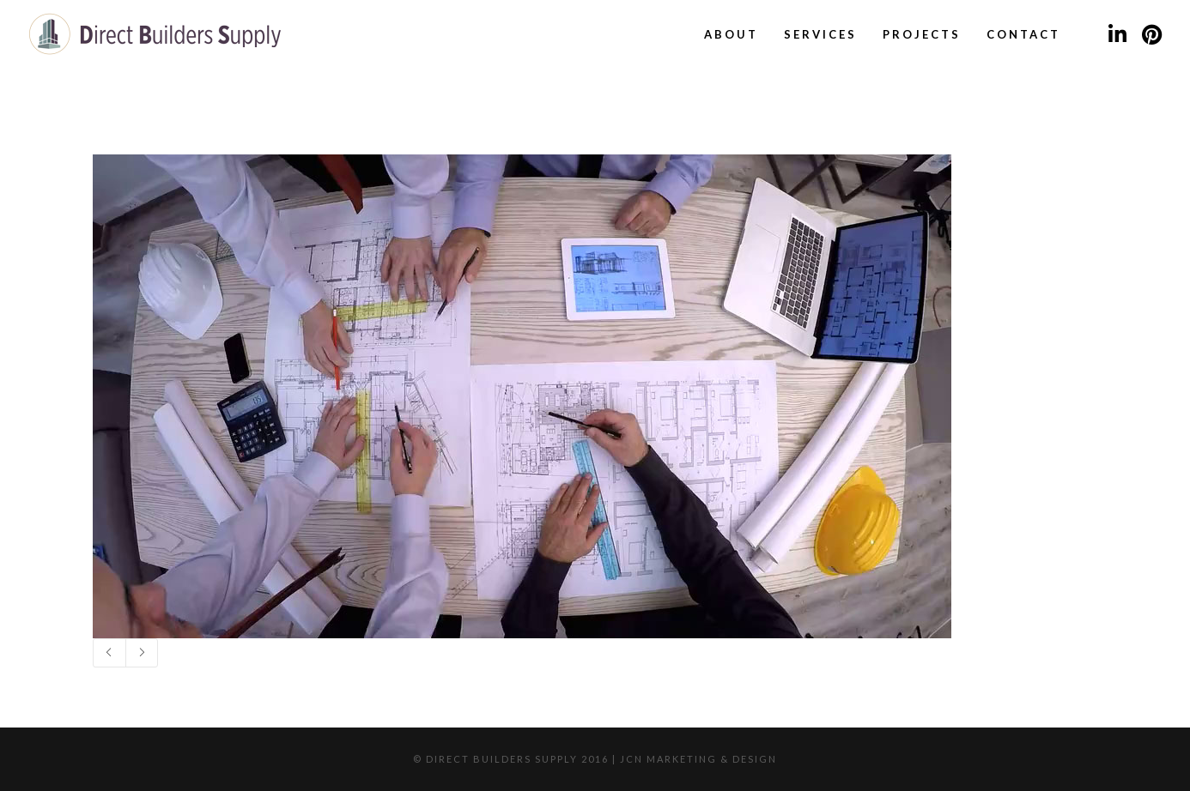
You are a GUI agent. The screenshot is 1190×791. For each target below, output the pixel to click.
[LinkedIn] (1117, 34)
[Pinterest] (1151, 34)
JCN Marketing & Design (698, 758)
